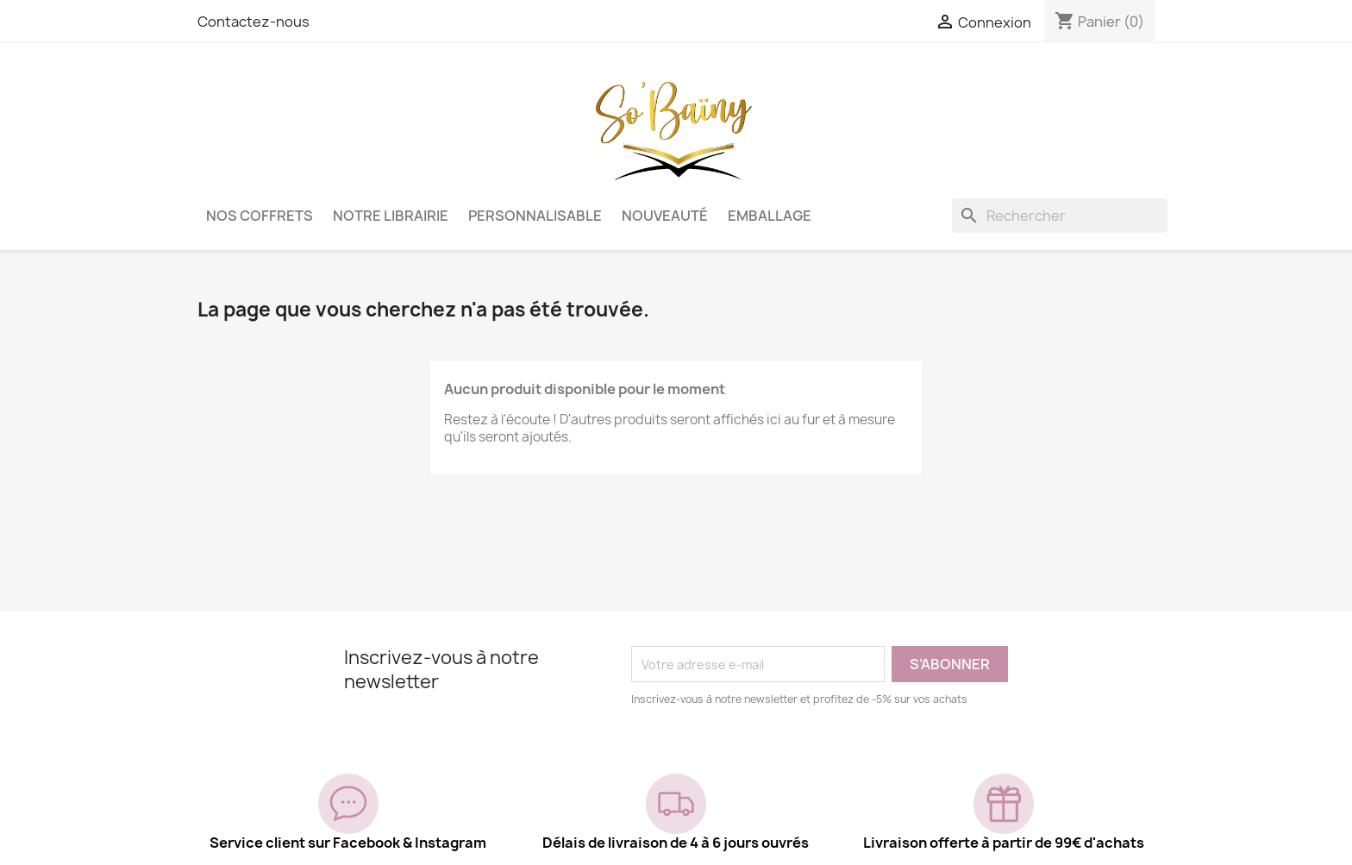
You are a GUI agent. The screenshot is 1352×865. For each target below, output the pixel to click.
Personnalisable (535, 215)
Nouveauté (665, 215)
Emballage (769, 215)
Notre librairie (390, 215)
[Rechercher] (1059, 215)
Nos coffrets (259, 215)
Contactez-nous (253, 21)
